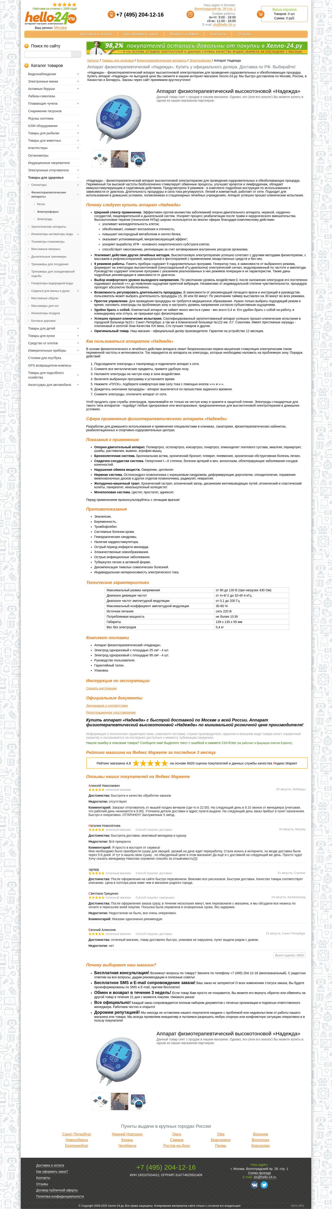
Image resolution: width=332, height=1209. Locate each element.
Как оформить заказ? (52, 1171)
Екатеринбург (77, 1146)
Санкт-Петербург (76, 1134)
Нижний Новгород (127, 1134)
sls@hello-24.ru (224, 24)
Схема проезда (259, 1173)
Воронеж (260, 1134)
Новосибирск (77, 1140)
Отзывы (245, 34)
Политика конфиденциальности (60, 1196)
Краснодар (260, 1146)
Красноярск (221, 1140)
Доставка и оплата (96, 34)
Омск (176, 1134)
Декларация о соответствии (107, 705)
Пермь (220, 1146)
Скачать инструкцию (101, 688)
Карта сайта (297, 1205)
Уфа (220, 1134)
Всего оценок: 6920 (289, 955)
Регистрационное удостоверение (111, 712)
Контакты (218, 34)
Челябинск (127, 1146)
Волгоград (260, 1140)
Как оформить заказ (141, 34)
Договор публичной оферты (57, 1190)
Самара (176, 1140)
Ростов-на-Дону (176, 1146)
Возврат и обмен (184, 34)
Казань (127, 1140)
